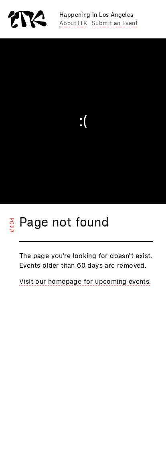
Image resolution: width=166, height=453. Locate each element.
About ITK (73, 23)
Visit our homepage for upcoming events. (85, 281)
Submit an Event (115, 23)
